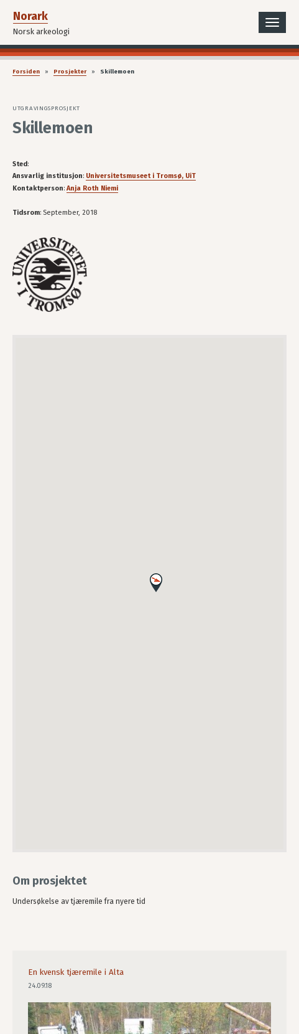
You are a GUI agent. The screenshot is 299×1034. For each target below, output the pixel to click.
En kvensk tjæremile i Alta (76, 972)
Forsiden (26, 71)
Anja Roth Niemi (92, 188)
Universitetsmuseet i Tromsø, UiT (141, 176)
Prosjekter (69, 71)
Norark (30, 16)
